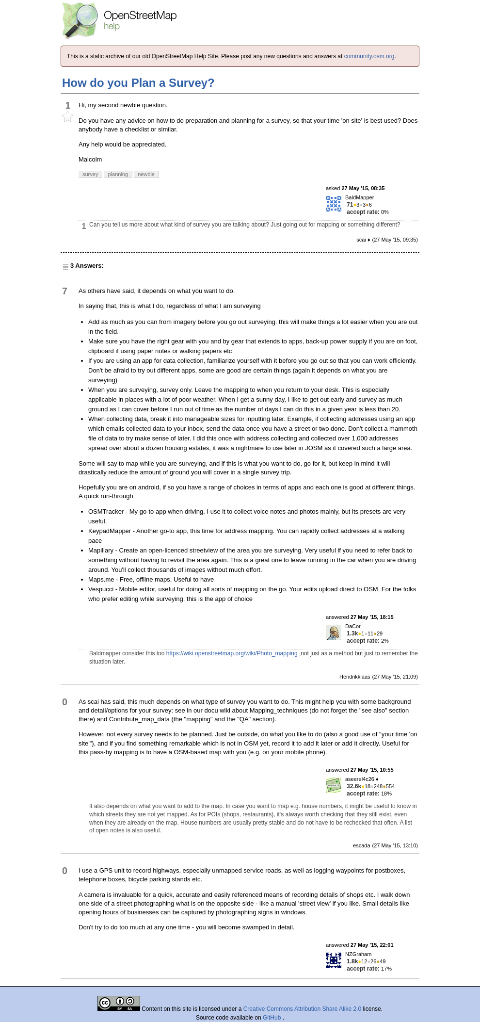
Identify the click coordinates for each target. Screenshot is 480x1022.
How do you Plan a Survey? (138, 82)
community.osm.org (369, 56)
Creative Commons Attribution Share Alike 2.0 (302, 1009)
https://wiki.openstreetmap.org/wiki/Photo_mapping (232, 653)
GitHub (273, 1017)
